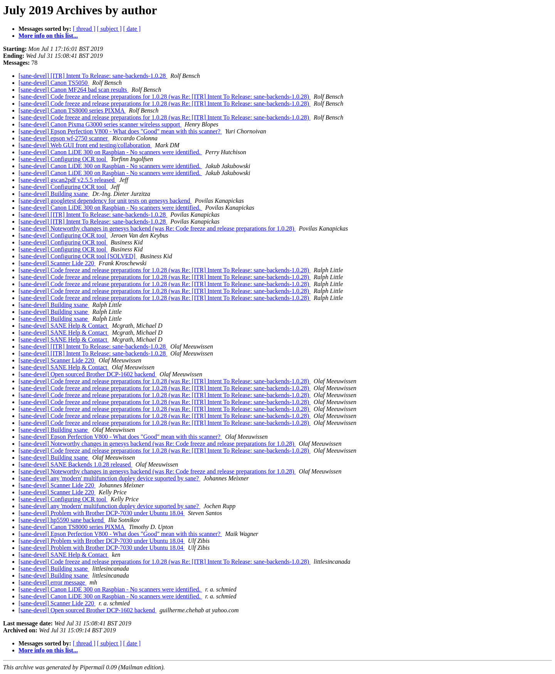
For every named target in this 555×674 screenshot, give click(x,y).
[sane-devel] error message (52, 582)
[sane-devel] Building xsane (53, 193)
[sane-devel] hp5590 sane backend (61, 520)
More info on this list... (48, 35)
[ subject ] (109, 28)
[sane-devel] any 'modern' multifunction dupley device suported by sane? (109, 478)
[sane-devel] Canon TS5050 (53, 82)
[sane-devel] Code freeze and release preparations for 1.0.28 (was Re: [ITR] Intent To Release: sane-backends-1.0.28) (164, 96)
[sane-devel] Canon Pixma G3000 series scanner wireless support (100, 124)
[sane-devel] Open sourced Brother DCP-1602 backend (87, 374)
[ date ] (132, 28)
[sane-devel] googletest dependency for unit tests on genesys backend (105, 200)
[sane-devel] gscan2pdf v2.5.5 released (67, 180)
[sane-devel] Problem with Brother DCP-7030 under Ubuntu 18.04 (101, 513)
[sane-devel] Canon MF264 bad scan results (73, 89)
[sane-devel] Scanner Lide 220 (57, 263)
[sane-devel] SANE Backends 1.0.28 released (75, 464)
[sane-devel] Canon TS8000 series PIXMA (72, 110)
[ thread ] (84, 28)
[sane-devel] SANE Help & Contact (63, 325)
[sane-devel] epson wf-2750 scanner (63, 138)
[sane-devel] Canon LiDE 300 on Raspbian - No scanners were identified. (110, 152)
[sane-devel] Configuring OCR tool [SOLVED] (77, 256)
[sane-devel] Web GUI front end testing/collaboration (85, 145)
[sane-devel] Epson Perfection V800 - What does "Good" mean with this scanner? (120, 131)
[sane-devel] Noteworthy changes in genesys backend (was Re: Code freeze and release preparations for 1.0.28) (157, 228)
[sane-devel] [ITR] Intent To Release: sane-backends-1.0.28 (92, 75)
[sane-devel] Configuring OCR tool (63, 159)
